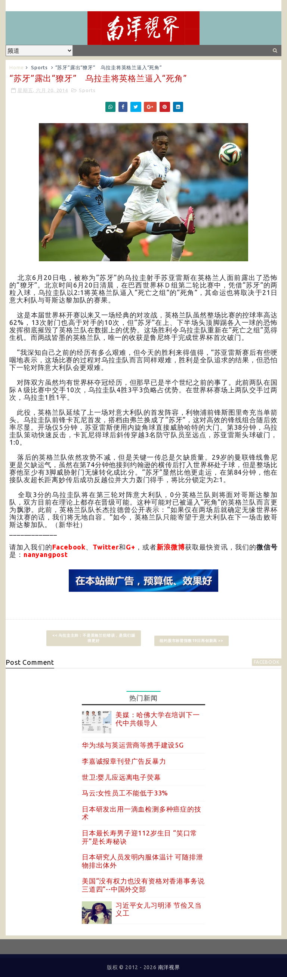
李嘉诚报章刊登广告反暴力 (124, 761)
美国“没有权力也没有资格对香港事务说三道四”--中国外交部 (143, 885)
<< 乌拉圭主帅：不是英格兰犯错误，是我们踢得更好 (93, 638)
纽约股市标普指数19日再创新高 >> (191, 641)
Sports (39, 67)
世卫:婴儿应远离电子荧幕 (121, 777)
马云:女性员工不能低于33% (125, 793)
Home (16, 67)
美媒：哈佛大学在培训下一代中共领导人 (157, 719)
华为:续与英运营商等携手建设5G (133, 745)
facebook (266, 662)
